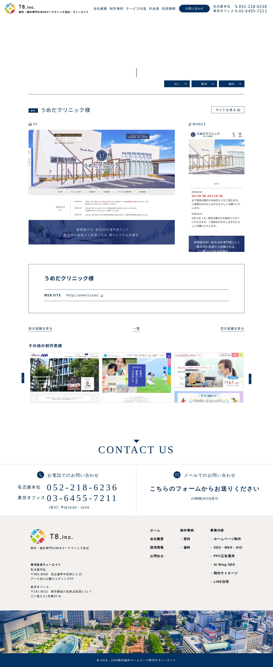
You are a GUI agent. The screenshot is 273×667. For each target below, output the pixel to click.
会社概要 (157, 539)
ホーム (155, 530)
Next (250, 379)
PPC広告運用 (224, 556)
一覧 (136, 328)
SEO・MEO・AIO (228, 547)
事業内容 (217, 530)
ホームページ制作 (227, 539)
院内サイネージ (226, 573)
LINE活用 (221, 581)
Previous (23, 378)
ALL (177, 84)
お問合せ (157, 556)
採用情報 (157, 547)
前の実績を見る (41, 328)
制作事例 (187, 530)
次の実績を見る (232, 328)
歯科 (232, 84)
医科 (204, 84)
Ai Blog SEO (224, 564)
